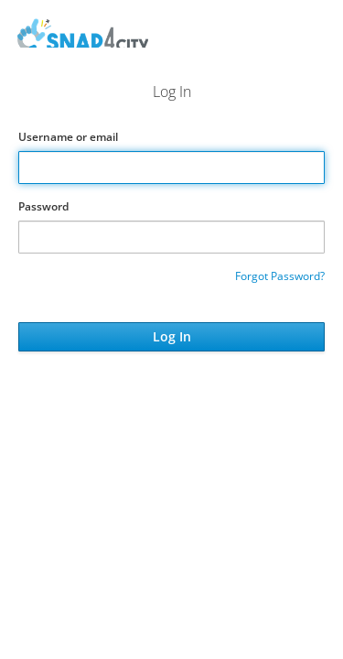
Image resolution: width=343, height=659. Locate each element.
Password (43, 206)
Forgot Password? (280, 276)
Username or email (68, 137)
